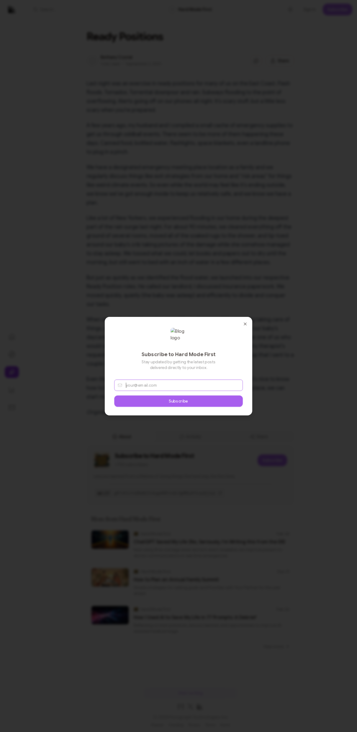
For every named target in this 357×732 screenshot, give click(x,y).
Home (225, 725)
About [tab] (121, 436)
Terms (210, 725)
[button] (63, 9)
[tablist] (190, 437)
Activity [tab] (190, 436)
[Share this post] (280, 61)
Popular (157, 725)
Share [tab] (259, 436)
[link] (190, 9)
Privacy (194, 725)
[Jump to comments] (256, 61)
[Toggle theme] (290, 9)
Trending (176, 725)
